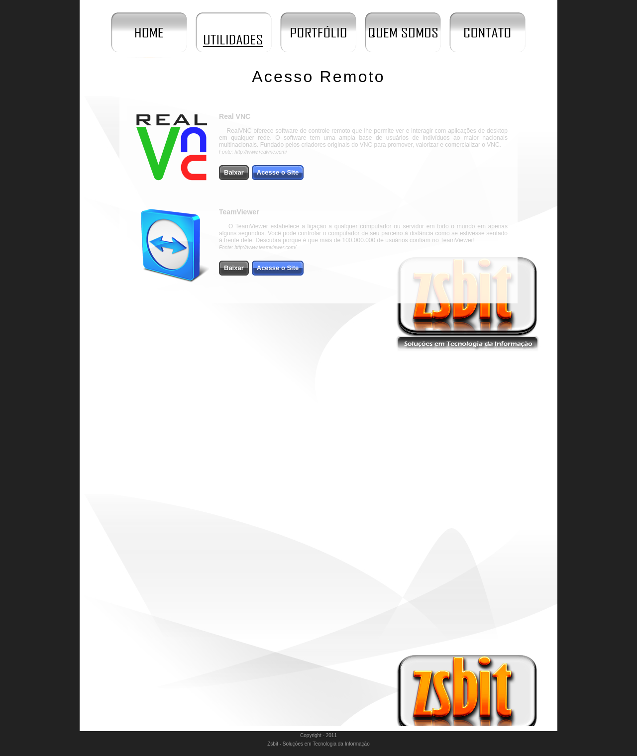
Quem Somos (403, 32)
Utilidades (234, 32)
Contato (487, 32)
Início (149, 32)
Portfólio (318, 32)
